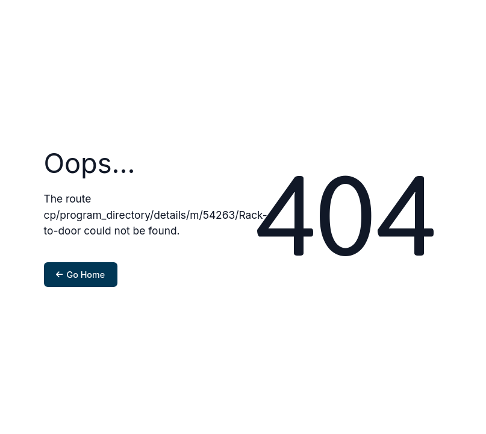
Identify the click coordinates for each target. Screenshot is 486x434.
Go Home (80, 274)
